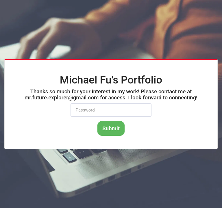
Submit (111, 128)
